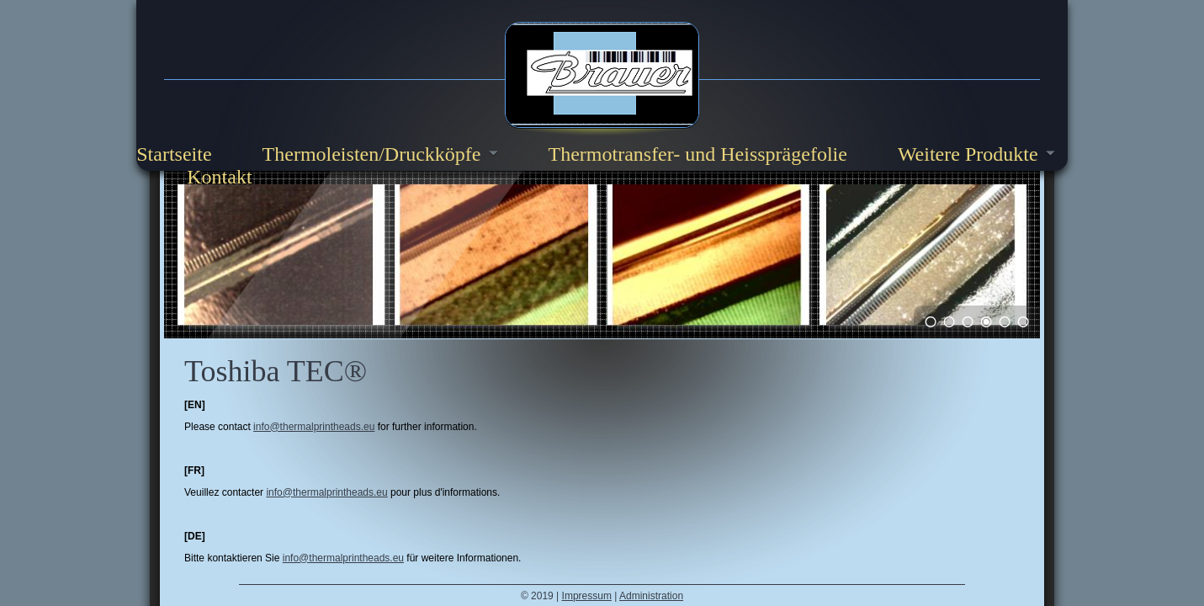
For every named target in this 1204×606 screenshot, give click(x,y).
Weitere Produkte (968, 154)
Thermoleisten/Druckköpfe (372, 154)
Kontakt (219, 177)
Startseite (173, 154)
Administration (651, 596)
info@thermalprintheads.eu (313, 427)
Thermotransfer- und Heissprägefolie (698, 154)
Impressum (587, 596)
